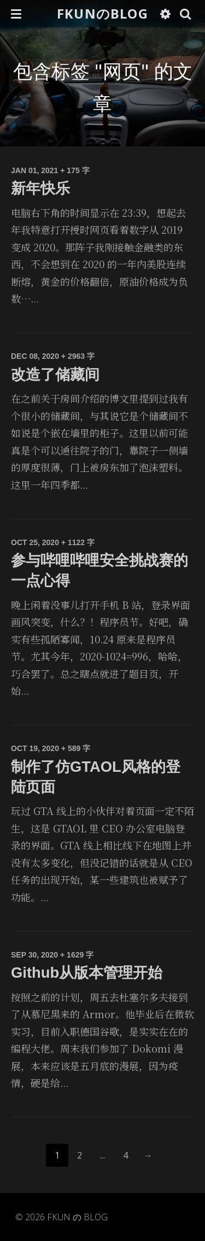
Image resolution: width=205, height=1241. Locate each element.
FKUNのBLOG (102, 13)
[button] (16, 13)
